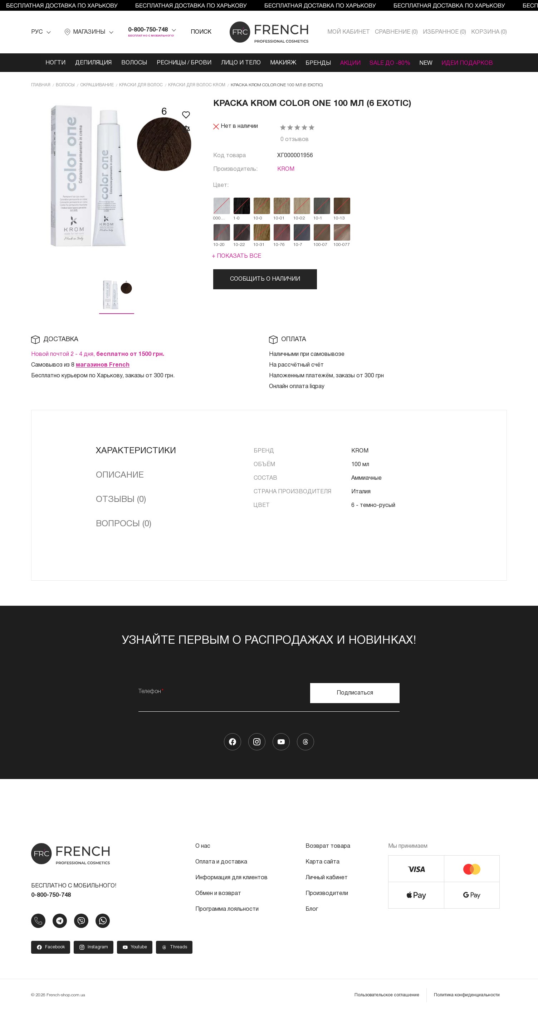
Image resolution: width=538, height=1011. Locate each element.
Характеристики (136, 451)
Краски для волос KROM (196, 85)
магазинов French (102, 364)
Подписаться (355, 692)
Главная (40, 85)
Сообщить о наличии (265, 278)
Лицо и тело (238, 63)
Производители (326, 893)
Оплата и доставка (221, 861)
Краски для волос (141, 85)
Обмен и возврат (218, 893)
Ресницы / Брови (180, 63)
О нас (202, 845)
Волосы (129, 63)
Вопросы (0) (123, 524)
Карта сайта (322, 861)
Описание (120, 475)
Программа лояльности (227, 908)
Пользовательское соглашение (386, 995)
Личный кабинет (326, 877)
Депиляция (87, 63)
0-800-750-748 (148, 30)
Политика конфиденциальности (467, 995)
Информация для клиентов (231, 877)
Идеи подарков (474, 63)
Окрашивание (97, 85)
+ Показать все (236, 255)
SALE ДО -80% (393, 63)
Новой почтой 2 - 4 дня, (97, 354)
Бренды (318, 63)
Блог (311, 908)
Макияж (282, 63)
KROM (285, 168)
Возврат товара (327, 845)
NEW (431, 63)
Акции (352, 63)
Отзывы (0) (121, 499)
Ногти (49, 63)
